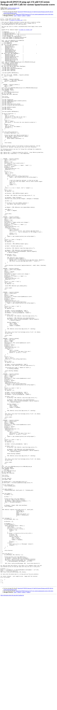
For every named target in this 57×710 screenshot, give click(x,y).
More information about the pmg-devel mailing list (12, 708)
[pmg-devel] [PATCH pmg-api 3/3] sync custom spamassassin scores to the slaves (34, 14)
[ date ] (15, 15)
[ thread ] (19, 15)
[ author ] (28, 15)
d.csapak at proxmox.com (16, 20)
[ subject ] (24, 15)
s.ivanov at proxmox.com (13, 8)
